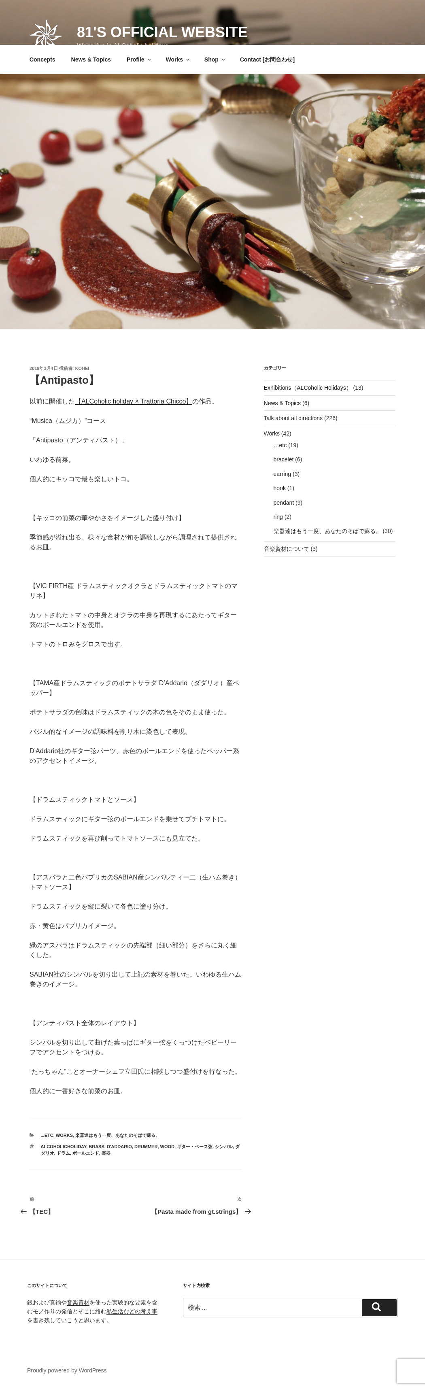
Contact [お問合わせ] (267, 59)
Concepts (42, 59)
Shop (215, 59)
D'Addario (119, 1146)
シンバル (224, 1146)
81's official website (162, 32)
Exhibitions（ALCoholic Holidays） (308, 387)
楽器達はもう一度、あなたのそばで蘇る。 (117, 1135)
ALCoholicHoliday (64, 1146)
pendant (284, 502)
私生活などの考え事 (131, 1311)
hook (280, 488)
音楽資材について (286, 549)
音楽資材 (78, 1302)
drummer (145, 1146)
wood (167, 1146)
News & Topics (91, 59)
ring (278, 517)
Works (178, 59)
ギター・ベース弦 (194, 1146)
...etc (47, 1135)
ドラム (63, 1153)
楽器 (106, 1153)
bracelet (284, 459)
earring (282, 474)
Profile (139, 59)
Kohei (82, 368)
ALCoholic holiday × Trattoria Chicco (133, 401)
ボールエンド (85, 1153)
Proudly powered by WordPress (67, 1370)
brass (96, 1146)
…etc (280, 445)
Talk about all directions (293, 418)
